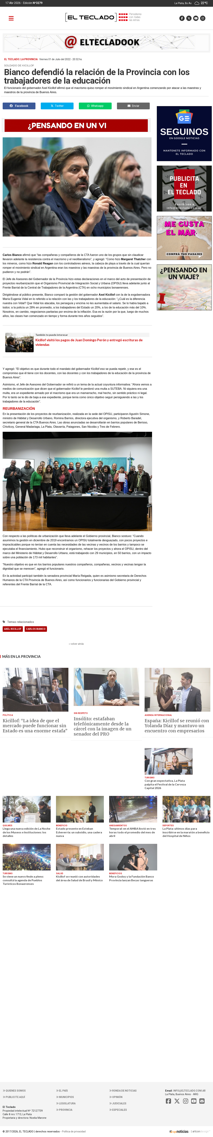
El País (62, 1090)
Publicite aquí (14, 1097)
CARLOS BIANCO (36, 629)
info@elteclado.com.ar (189, 1090)
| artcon (184, 1131)
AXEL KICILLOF (12, 629)
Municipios (65, 1097)
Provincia (64, 1109)
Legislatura (65, 1103)
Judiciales (117, 1103)
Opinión (115, 1097)
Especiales (118, 1109)
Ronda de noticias (123, 1090)
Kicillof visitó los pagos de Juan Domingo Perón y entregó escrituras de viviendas (77, 340)
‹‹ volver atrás (76, 643)
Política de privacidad (74, 1131)
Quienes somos (14, 1090)
